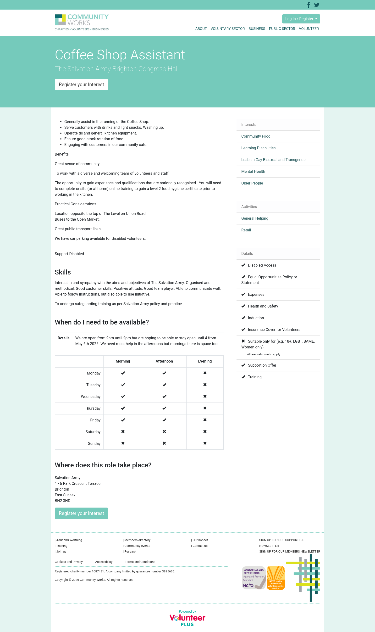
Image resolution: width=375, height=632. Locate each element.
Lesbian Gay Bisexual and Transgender (274, 159)
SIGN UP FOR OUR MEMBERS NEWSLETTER (289, 551)
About (201, 29)
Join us (60, 551)
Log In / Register (299, 19)
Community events (136, 546)
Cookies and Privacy (69, 562)
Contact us (199, 546)
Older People (252, 183)
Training (61, 546)
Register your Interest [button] (81, 84)
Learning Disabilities (258, 148)
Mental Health (253, 171)
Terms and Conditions (140, 562)
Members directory (136, 540)
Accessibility (104, 562)
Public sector (282, 29)
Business (257, 29)
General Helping (254, 218)
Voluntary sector (228, 29)
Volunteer (309, 29)
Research (130, 551)
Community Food (255, 136)
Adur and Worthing (68, 540)
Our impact (199, 540)
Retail (246, 230)
